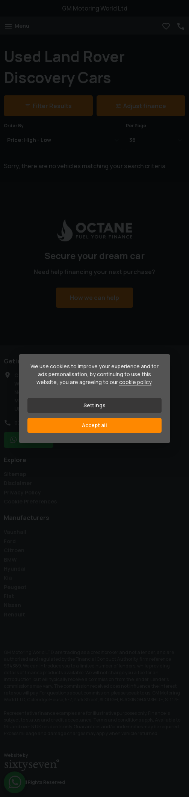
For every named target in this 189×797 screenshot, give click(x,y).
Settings (94, 405)
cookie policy (135, 382)
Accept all (94, 425)
